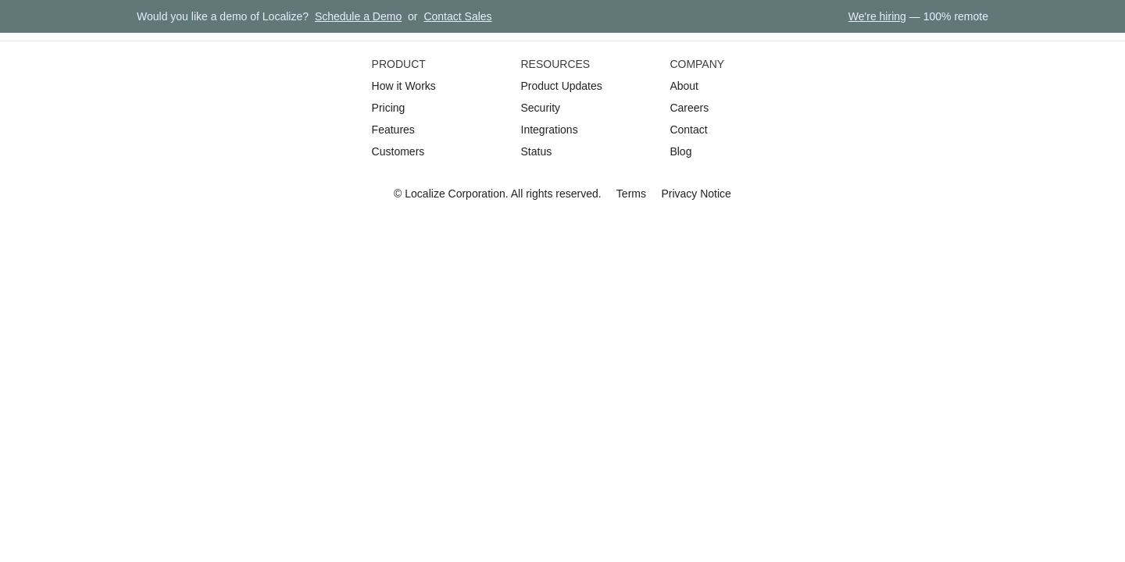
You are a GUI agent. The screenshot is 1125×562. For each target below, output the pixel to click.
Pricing (388, 107)
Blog (680, 151)
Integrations (549, 129)
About (684, 86)
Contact (688, 129)
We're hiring (877, 16)
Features (393, 129)
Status (536, 151)
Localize (425, 193)
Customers (398, 151)
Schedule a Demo (358, 16)
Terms (631, 193)
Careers (689, 107)
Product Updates (561, 86)
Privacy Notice (695, 193)
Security (541, 107)
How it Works (404, 86)
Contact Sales (457, 16)
